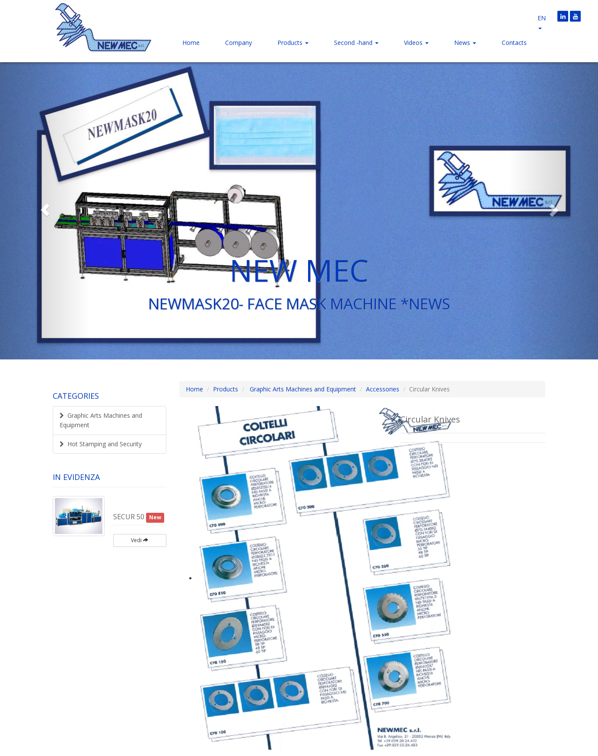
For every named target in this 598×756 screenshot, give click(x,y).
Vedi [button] (139, 540)
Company (238, 42)
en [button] (542, 21)
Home (191, 42)
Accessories (382, 389)
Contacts (514, 42)
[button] (45, 209)
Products (293, 42)
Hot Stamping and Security (101, 444)
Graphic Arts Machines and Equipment (101, 420)
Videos (416, 42)
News (465, 42)
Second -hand (356, 42)
